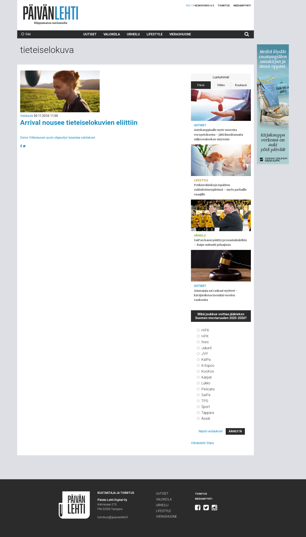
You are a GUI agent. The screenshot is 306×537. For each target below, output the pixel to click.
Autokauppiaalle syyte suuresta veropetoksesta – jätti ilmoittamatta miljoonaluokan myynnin (218, 134)
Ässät (205, 418)
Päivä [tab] (200, 85)
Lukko (205, 383)
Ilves (205, 342)
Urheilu (133, 34)
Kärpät (206, 377)
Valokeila (111, 34)
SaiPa (205, 395)
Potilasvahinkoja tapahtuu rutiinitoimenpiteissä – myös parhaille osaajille (220, 189)
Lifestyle (155, 34)
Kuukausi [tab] (241, 85)
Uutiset (90, 34)
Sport (205, 407)
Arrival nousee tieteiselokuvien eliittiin (79, 122)
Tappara (207, 413)
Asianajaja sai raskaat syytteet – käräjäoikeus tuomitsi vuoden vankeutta (216, 295)
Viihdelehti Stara (202, 443)
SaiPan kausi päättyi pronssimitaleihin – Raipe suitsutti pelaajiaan (220, 242)
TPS (204, 401)
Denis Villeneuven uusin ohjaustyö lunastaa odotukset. (58, 137)
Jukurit (206, 348)
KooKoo (207, 371)
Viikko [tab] (221, 85)
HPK (205, 336)
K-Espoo (207, 365)
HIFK (205, 330)
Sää (26, 34)
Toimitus (224, 5)
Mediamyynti (242, 5)
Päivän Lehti (50, 14)
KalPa (206, 359)
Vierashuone (180, 34)
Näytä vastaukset (211, 431)
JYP (204, 354)
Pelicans (208, 389)
